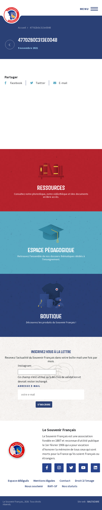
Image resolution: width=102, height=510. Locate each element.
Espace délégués (18, 480)
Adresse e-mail (29, 386)
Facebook (13, 83)
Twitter (37, 83)
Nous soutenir (34, 486)
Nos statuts (69, 486)
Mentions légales (44, 480)
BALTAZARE (93, 501)
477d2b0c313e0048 (40, 27)
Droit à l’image (84, 480)
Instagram (24, 365)
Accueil (22, 27)
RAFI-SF (52, 486)
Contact (65, 480)
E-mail (60, 83)
